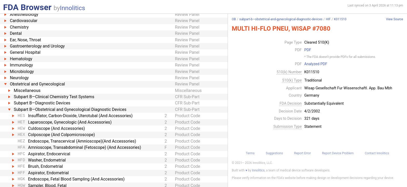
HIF (328, 19)
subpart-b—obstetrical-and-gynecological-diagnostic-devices (280, 19)
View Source (394, 19)
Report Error (302, 153)
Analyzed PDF (315, 64)
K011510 (340, 19)
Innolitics (72, 8)
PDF (307, 50)
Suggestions (274, 153)
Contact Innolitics (377, 153)
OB (234, 19)
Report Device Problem (338, 153)
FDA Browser (27, 7)
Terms (250, 153)
